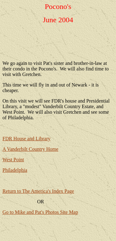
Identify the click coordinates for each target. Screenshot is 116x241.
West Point (13, 159)
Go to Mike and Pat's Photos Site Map (40, 212)
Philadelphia (14, 170)
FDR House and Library (26, 138)
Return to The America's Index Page (38, 191)
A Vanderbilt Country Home (30, 149)
